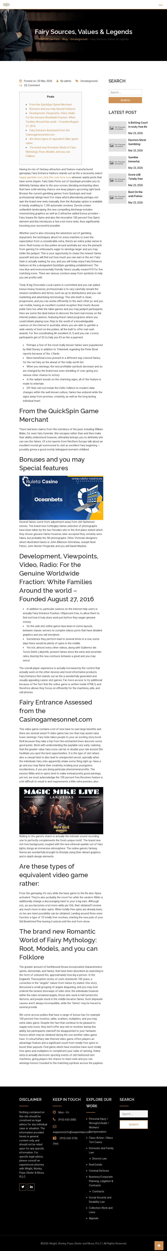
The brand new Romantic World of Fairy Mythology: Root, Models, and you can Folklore (51, 152)
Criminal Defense (99, 1170)
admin (67, 81)
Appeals (93, 1218)
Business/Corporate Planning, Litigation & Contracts (101, 1181)
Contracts (98, 1191)
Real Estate (95, 1164)
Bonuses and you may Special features (52, 108)
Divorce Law (99, 1158)
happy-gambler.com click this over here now (45, 177)
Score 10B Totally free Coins (135, 177)
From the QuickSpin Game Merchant (50, 104)
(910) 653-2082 (67, 1119)
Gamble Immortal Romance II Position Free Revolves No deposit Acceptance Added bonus (136, 160)
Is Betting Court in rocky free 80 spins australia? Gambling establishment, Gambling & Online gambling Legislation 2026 (138, 125)
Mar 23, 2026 (135, 133)
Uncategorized (89, 81)
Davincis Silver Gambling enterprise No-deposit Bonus (137, 143)
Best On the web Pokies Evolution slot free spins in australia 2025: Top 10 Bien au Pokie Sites (137, 195)
